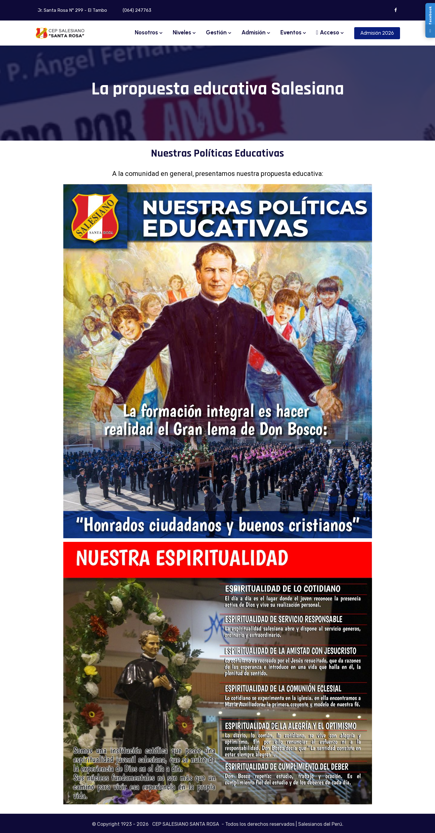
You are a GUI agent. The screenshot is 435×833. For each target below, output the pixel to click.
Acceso (327, 32)
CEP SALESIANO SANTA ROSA (185, 824)
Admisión (253, 32)
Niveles (182, 32)
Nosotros (146, 32)
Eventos (290, 32)
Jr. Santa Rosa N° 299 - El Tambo (71, 10)
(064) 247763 (136, 10)
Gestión (216, 32)
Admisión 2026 (377, 33)
